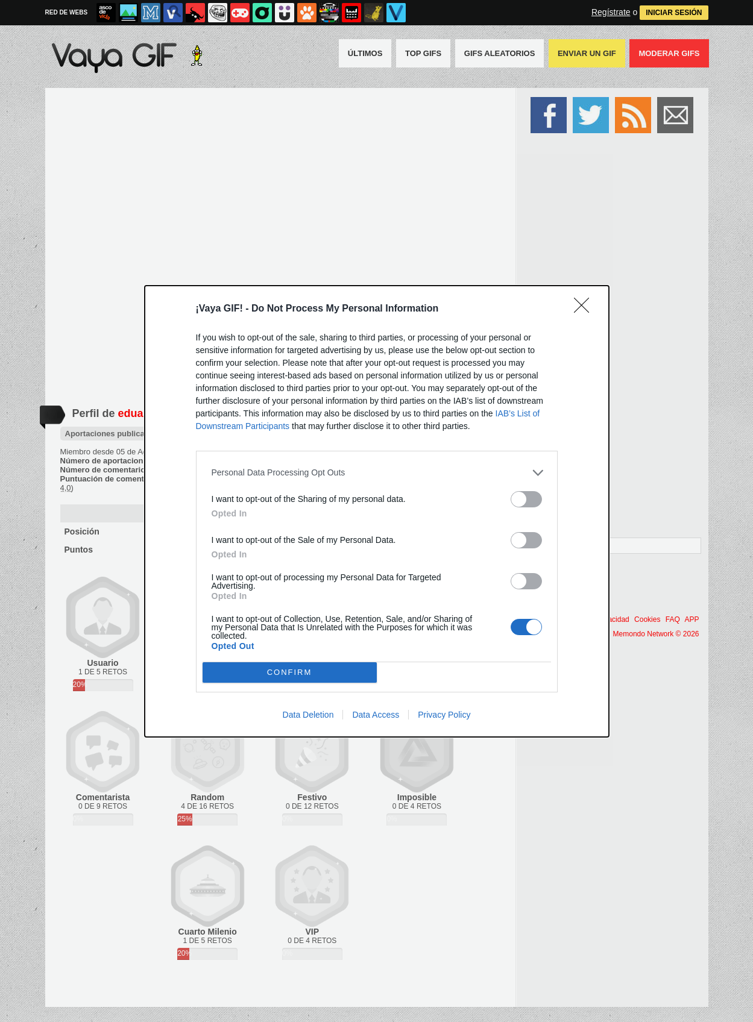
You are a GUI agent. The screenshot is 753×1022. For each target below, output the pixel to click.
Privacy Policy (444, 714)
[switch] (526, 499)
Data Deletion (308, 714)
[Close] (585, 309)
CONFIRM (289, 672)
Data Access (375, 714)
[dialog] (377, 511)
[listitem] (377, 472)
